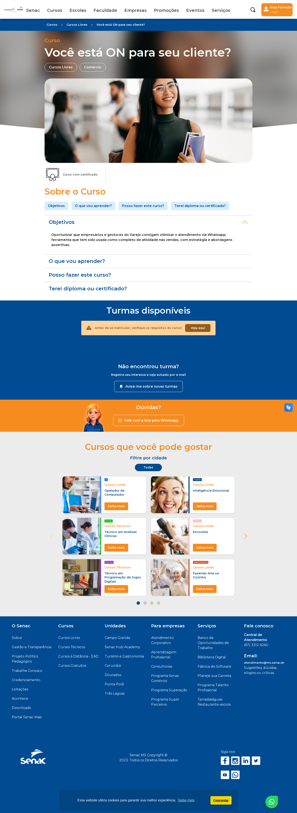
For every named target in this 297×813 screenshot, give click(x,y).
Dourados (113, 675)
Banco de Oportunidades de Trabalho (213, 643)
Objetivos (56, 206)
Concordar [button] (221, 800)
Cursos (54, 10)
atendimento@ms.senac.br (264, 662)
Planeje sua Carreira (214, 676)
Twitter (256, 760)
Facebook (225, 760)
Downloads (21, 708)
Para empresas (168, 625)
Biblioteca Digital (212, 657)
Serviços (207, 625)
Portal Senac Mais (27, 717)
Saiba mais (116, 506)
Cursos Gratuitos (72, 666)
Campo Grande (117, 638)
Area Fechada (281, 9)
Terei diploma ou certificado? (200, 206)
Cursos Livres (69, 638)
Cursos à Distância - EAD (78, 656)
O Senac (21, 625)
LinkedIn (245, 760)
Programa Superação (169, 690)
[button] (246, 536)
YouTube (225, 775)
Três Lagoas (115, 693)
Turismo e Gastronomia (124, 656)
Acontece (20, 699)
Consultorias (161, 666)
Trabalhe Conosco (27, 671)
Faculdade (105, 10)
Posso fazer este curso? (143, 206)
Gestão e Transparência (31, 647)
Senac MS (13, 9)
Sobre (17, 638)
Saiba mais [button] (186, 800)
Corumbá (113, 666)
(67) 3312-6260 (256, 645)
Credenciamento (26, 680)
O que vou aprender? (93, 206)
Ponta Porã (114, 684)
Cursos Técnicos (71, 647)
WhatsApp (235, 775)
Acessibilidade (240, 10)
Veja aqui (198, 328)
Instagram (235, 760)
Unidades (115, 625)
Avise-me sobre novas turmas (148, 386)
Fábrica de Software (214, 666)
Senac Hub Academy (122, 647)
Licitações (20, 689)
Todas (148, 467)
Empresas (135, 10)
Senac (33, 10)
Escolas (77, 10)
